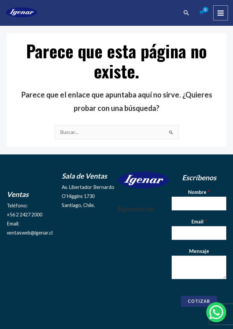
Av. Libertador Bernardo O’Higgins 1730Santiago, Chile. (88, 196)
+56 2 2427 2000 (24, 214)
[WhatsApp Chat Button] (216, 312)
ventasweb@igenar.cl (30, 233)
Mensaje (199, 251)
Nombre (199, 192)
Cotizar (199, 301)
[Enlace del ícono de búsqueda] (186, 13)
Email (199, 221)
